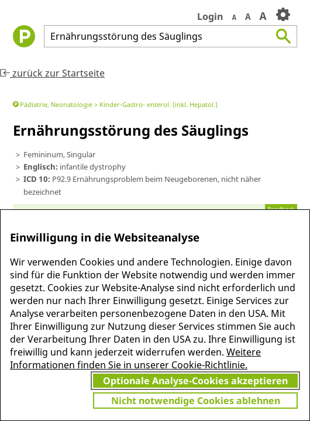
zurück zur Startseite (52, 73)
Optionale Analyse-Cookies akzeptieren (195, 380)
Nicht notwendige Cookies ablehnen (195, 400)
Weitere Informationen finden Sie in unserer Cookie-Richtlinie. (135, 358)
